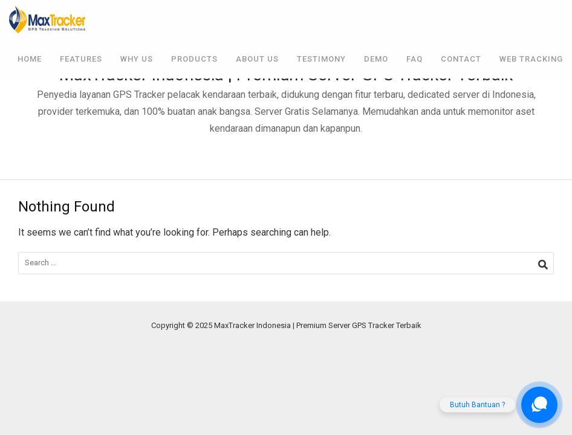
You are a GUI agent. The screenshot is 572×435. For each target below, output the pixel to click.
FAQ (414, 58)
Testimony (321, 58)
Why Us (136, 58)
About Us (257, 58)
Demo (376, 58)
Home (30, 58)
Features (81, 58)
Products (194, 58)
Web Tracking (531, 58)
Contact (461, 58)
